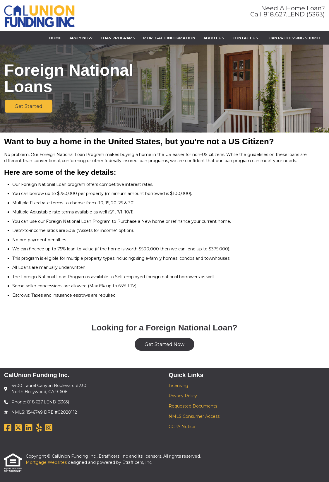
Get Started (28, 106)
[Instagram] (48, 428)
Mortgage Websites (47, 462)
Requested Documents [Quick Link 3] (193, 406)
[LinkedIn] (28, 428)
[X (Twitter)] (18, 428)
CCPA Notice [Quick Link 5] (182, 426)
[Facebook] (7, 428)
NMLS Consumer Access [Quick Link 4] (194, 416)
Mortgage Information (169, 38)
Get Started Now (164, 344)
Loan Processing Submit (293, 38)
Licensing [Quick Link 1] (178, 385)
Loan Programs (118, 38)
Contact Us (245, 38)
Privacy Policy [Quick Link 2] (183, 395)
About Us (213, 38)
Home (55, 38)
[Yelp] (39, 428)
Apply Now (80, 38)
